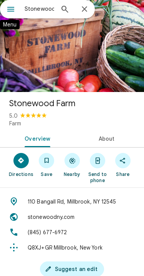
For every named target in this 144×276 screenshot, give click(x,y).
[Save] (46, 164)
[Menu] (11, 10)
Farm (15, 123)
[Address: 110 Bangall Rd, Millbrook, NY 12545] (72, 201)
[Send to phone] (97, 167)
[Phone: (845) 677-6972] (72, 232)
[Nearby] (71, 164)
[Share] (123, 164)
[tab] (36, 138)
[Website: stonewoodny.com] (72, 217)
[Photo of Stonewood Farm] (72, 46)
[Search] (65, 10)
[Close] (84, 9)
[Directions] (21, 164)
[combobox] (39, 8)
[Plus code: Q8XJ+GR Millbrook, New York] (72, 247)
